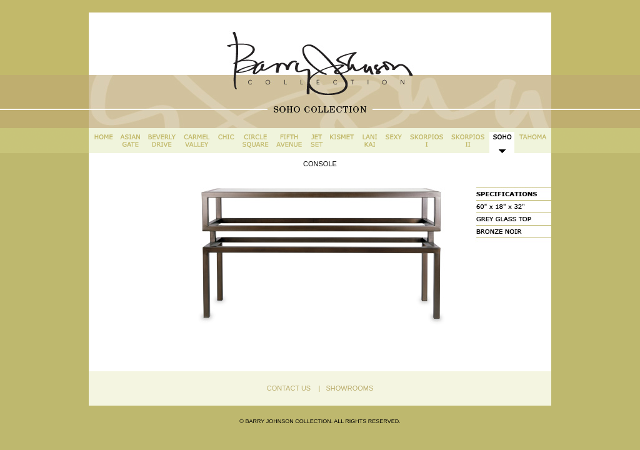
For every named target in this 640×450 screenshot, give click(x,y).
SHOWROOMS (347, 388)
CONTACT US (289, 388)
